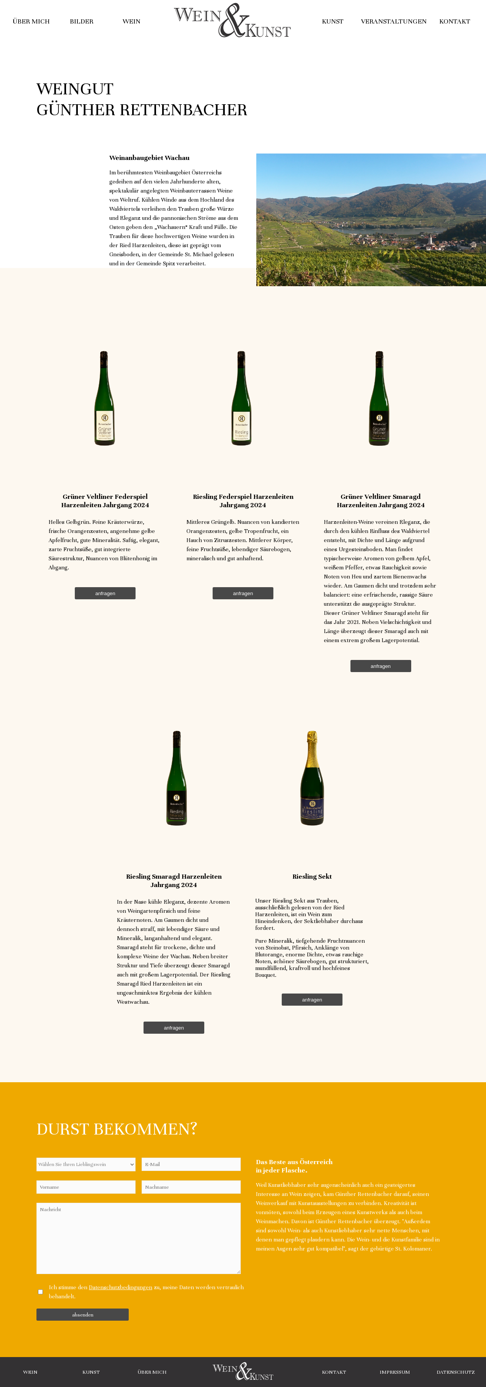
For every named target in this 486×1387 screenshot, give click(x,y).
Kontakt (454, 21)
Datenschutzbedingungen (120, 1287)
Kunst (333, 21)
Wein (131, 21)
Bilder (81, 21)
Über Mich (152, 1372)
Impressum (395, 1372)
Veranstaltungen (394, 21)
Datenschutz (456, 1372)
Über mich (31, 21)
